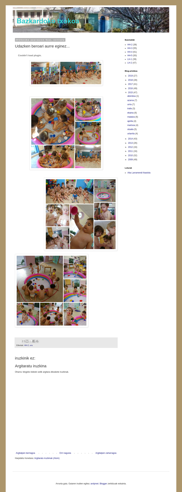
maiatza (131, 117)
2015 (130, 92)
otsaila (130, 129)
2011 (130, 151)
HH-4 (129, 52)
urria (129, 104)
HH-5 (129, 55)
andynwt (94, 483)
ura (31, 345)
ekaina (130, 113)
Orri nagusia (65, 453)
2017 (130, 84)
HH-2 (26, 345)
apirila (130, 121)
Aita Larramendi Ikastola (138, 172)
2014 (130, 138)
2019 (130, 76)
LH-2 (129, 63)
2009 (130, 159)
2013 (130, 143)
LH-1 (129, 59)
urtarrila (131, 133)
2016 (130, 88)
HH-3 (129, 48)
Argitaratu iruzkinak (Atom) (47, 458)
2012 (130, 147)
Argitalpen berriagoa (25, 453)
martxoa (131, 125)
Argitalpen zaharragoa (105, 453)
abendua (131, 96)
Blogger (103, 483)
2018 (130, 80)
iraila (129, 108)
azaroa (130, 100)
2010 (130, 155)
